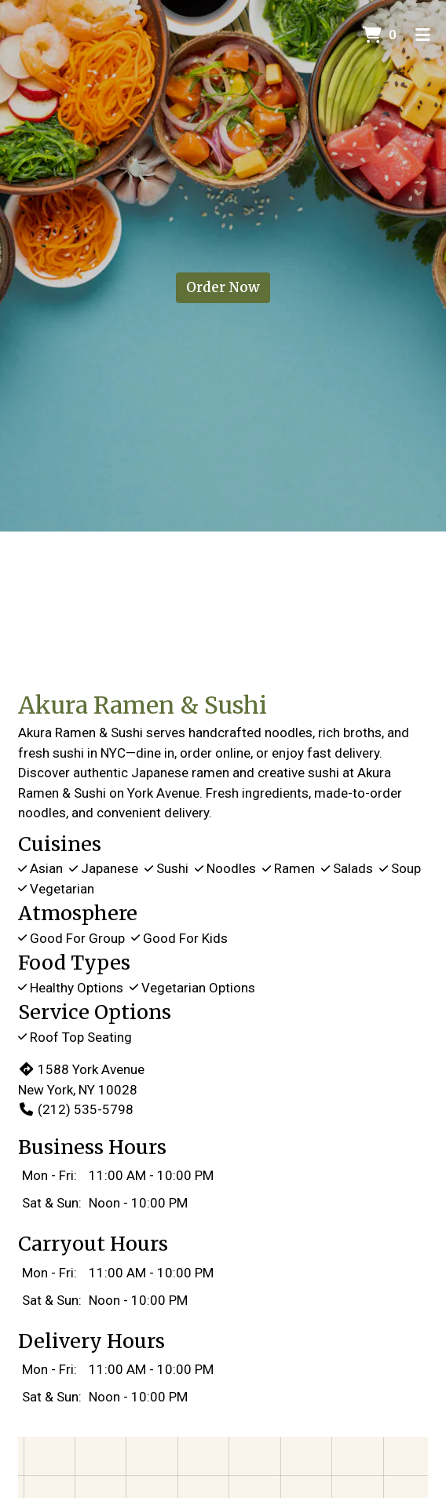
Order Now (223, 287)
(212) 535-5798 (75, 1109)
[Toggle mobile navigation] (423, 35)
